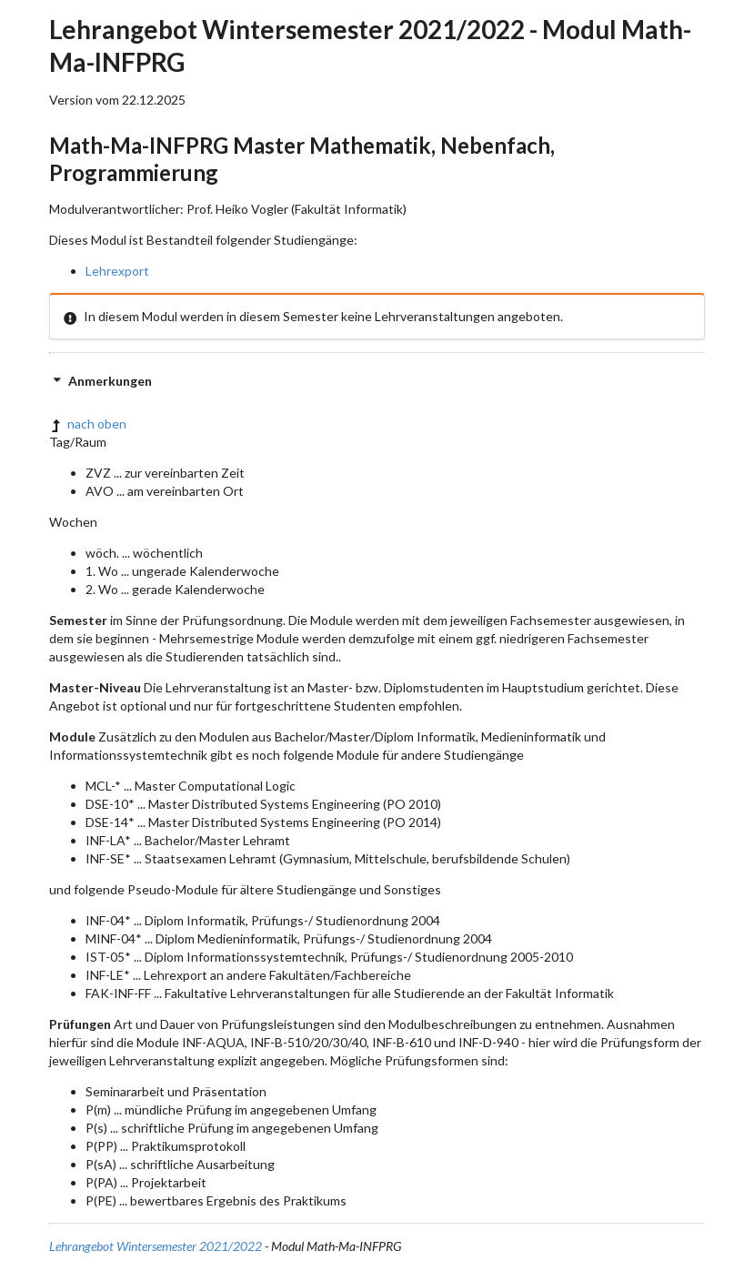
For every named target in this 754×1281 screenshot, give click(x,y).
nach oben (87, 423)
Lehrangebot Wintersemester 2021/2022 (155, 1246)
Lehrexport (117, 270)
